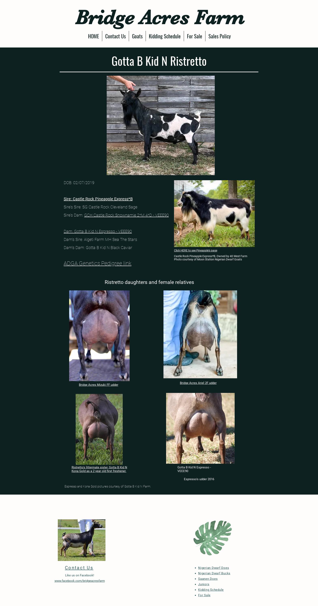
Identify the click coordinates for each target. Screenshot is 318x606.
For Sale (204, 595)
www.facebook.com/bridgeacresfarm (80, 581)
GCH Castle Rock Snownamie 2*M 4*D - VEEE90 (126, 215)
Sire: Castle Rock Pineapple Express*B (98, 198)
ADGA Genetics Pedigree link (97, 263)
